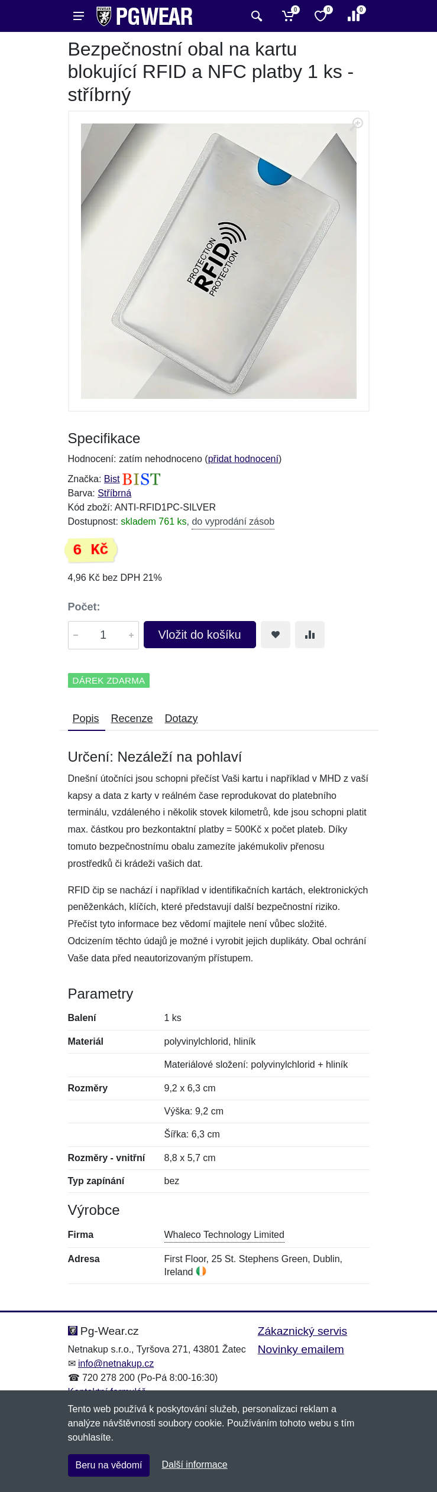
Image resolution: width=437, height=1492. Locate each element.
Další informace (194, 1465)
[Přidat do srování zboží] (310, 634)
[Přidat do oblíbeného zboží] (275, 634)
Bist (112, 479)
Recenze (132, 718)
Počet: (84, 607)
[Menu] (78, 16)
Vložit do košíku (199, 634)
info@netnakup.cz (116, 1363)
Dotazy (181, 718)
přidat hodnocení (243, 459)
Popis (86, 718)
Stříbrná (114, 493)
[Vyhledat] (255, 16)
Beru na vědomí (109, 1465)
